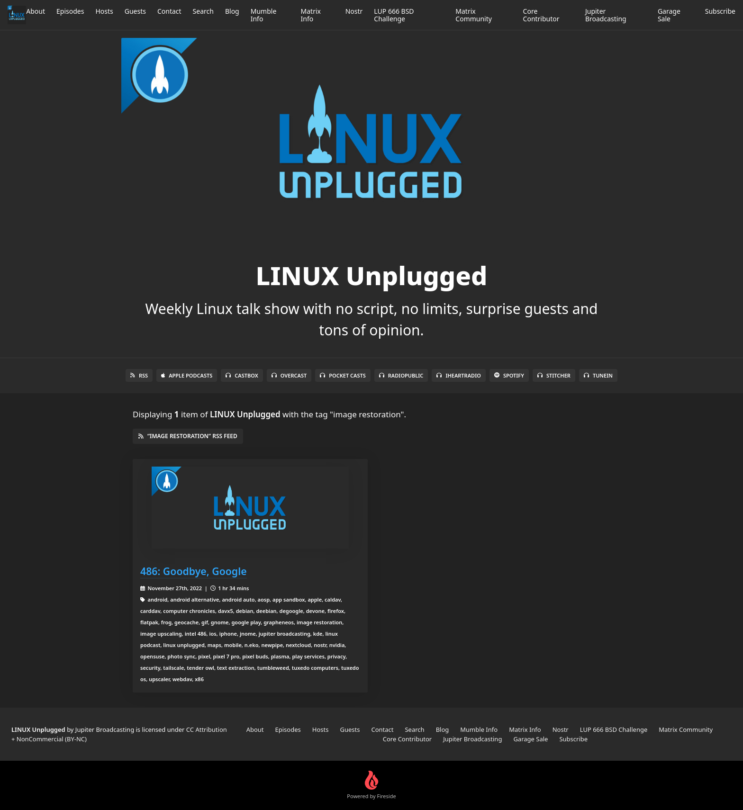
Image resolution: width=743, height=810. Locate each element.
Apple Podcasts (186, 375)
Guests (135, 11)
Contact (169, 11)
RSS (139, 375)
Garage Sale (669, 15)
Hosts (104, 11)
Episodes (70, 11)
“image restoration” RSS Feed (187, 436)
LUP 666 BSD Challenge (394, 15)
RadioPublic (401, 375)
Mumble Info (264, 15)
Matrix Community (473, 15)
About (35, 11)
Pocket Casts (343, 375)
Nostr (354, 11)
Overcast (289, 375)
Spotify (509, 375)
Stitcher (554, 375)
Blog (232, 11)
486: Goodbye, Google (193, 571)
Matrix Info (311, 15)
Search (203, 11)
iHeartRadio (458, 375)
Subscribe (720, 11)
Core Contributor (541, 15)
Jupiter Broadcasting (605, 15)
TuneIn (598, 375)
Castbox (242, 375)
